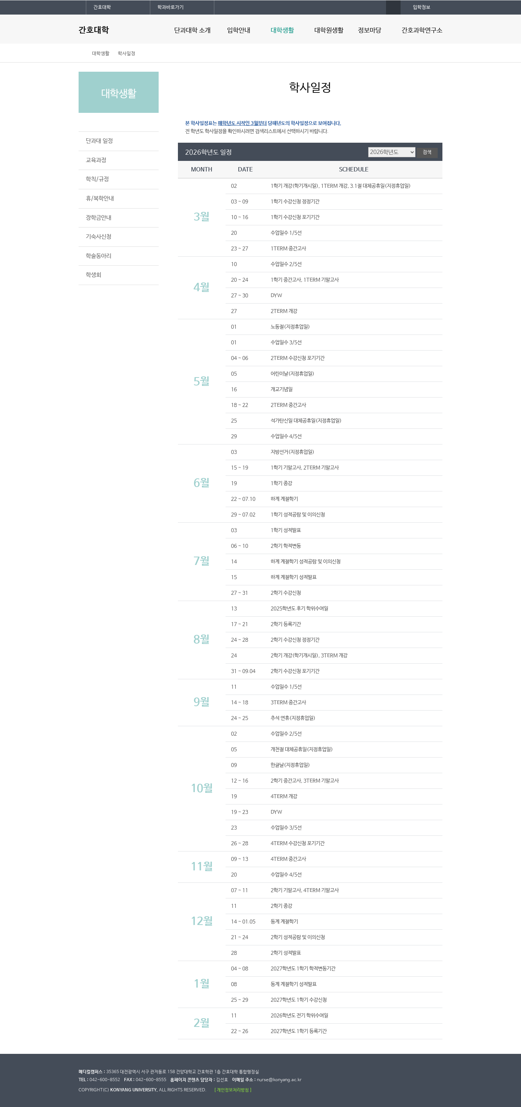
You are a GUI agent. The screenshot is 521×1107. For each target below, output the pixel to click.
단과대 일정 (99, 141)
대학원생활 (328, 30)
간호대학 (102, 7)
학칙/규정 (97, 179)
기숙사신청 (98, 236)
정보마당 (369, 30)
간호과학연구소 (422, 30)
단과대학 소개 (192, 30)
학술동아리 (98, 256)
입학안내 (238, 30)
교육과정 (96, 160)
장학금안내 (98, 217)
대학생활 (282, 30)
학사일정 (126, 53)
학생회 (93, 275)
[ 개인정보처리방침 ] (233, 1090)
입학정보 (421, 7)
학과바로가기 (171, 7)
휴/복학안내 (100, 198)
